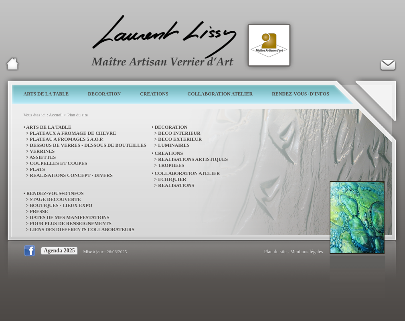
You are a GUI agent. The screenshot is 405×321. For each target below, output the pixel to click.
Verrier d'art (388, 63)
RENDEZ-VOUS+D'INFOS (300, 94)
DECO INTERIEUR (179, 133)
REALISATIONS (176, 185)
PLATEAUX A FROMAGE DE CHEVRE (73, 133)
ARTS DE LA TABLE (46, 94)
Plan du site (77, 114)
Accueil (56, 114)
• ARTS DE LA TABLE (47, 127)
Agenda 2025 (59, 251)
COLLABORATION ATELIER (220, 94)
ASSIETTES (43, 157)
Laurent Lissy (12, 63)
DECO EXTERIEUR (180, 139)
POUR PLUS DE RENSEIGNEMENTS (70, 223)
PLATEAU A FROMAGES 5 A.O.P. (66, 139)
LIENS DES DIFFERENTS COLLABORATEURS (82, 229)
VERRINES (42, 151)
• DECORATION (170, 127)
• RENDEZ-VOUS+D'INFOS (54, 193)
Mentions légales (306, 251)
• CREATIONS (167, 153)
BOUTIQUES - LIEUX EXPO (61, 205)
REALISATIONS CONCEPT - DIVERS (71, 175)
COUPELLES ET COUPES (58, 163)
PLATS (37, 169)
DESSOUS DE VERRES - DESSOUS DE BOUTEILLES (88, 145)
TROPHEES (171, 165)
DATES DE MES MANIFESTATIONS (69, 217)
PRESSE (39, 211)
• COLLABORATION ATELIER (186, 173)
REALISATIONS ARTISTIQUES (193, 159)
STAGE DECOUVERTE (55, 199)
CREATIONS (154, 94)
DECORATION (104, 94)
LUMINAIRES (173, 145)
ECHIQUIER (172, 179)
